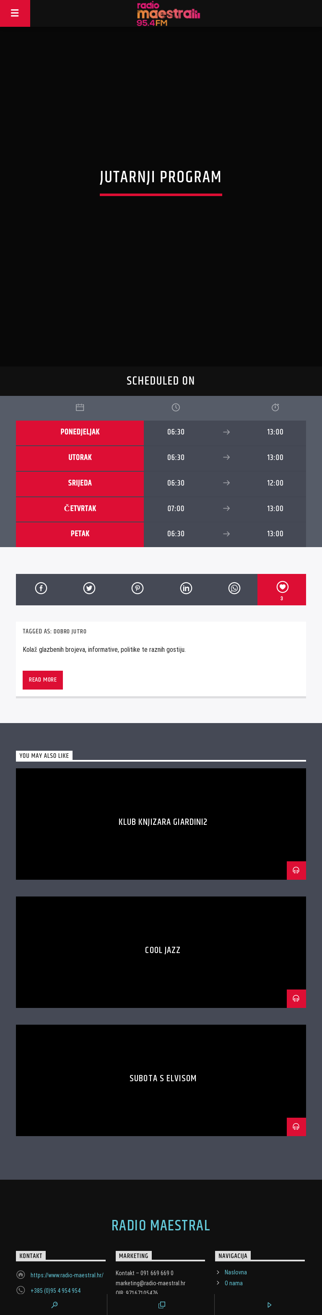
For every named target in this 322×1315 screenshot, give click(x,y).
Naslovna (236, 1228)
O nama (234, 1239)
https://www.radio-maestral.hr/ (67, 1231)
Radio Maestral (161, 1182)
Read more (43, 635)
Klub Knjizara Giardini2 (163, 778)
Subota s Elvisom (163, 1034)
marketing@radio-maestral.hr (65, 1262)
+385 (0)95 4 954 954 (55, 1247)
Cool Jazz (163, 906)
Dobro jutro (70, 587)
